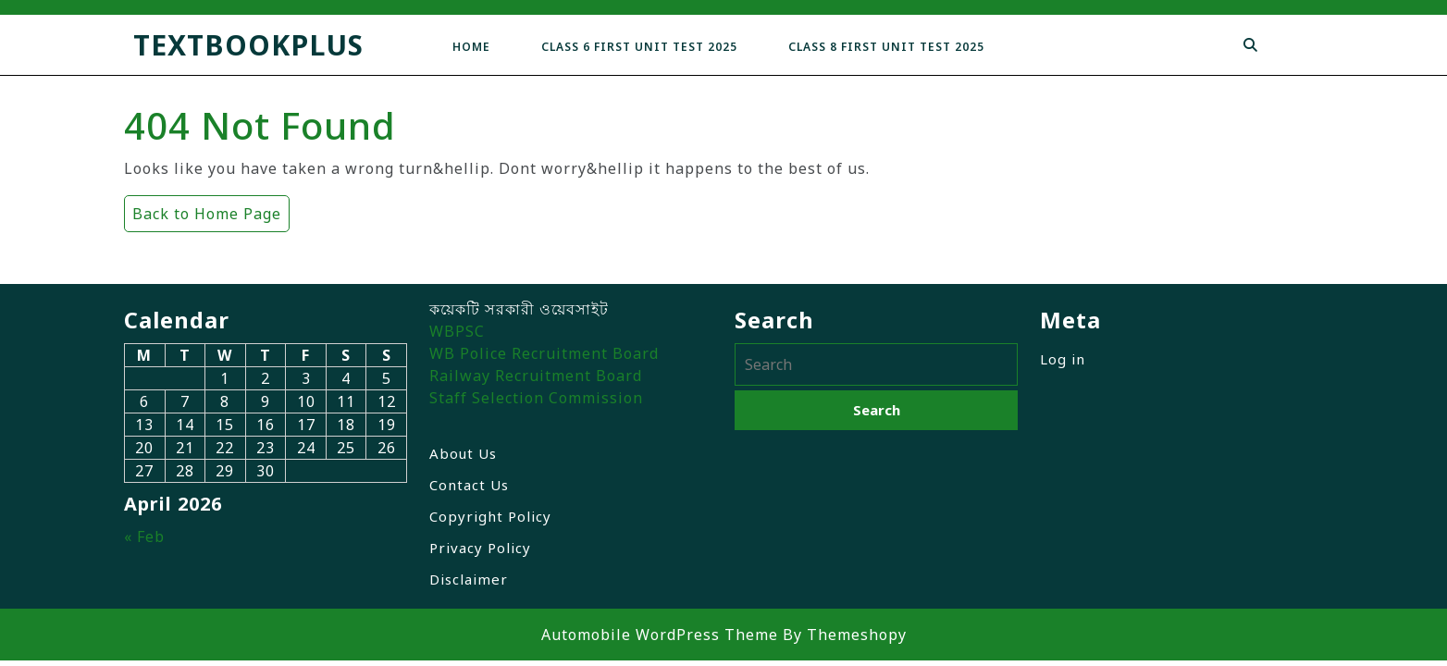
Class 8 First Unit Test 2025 (886, 47)
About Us (463, 453)
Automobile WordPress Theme (659, 634)
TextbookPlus (248, 45)
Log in (1062, 359)
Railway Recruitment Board (535, 375)
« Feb (144, 536)
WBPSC (457, 331)
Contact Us (469, 484)
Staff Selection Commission (536, 398)
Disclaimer (468, 579)
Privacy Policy (480, 547)
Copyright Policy (490, 516)
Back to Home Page (202, 209)
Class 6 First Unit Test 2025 (639, 47)
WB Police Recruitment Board (544, 353)
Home (471, 47)
